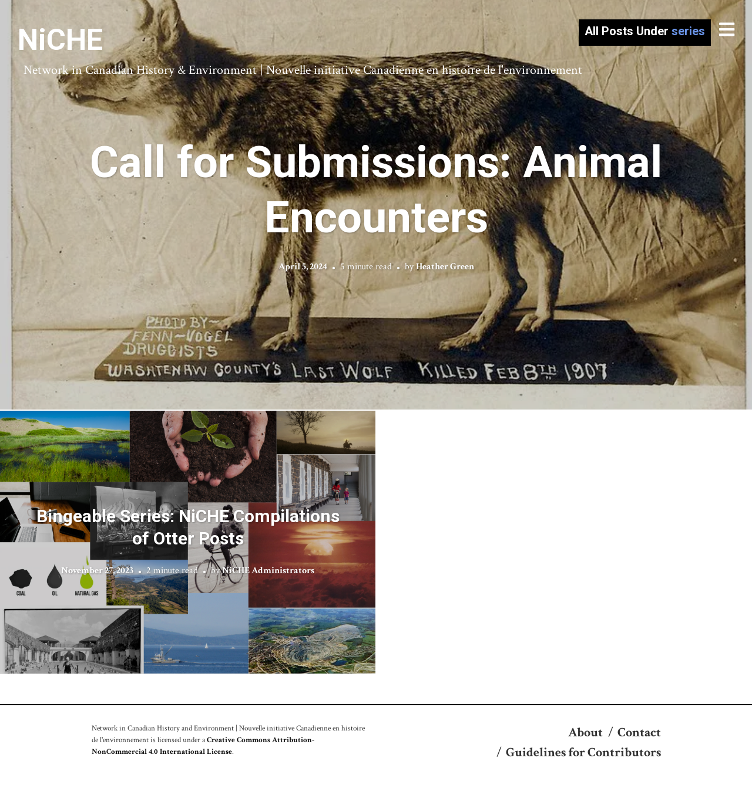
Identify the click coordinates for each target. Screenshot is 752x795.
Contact (639, 732)
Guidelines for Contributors (583, 752)
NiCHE (60, 40)
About (585, 732)
